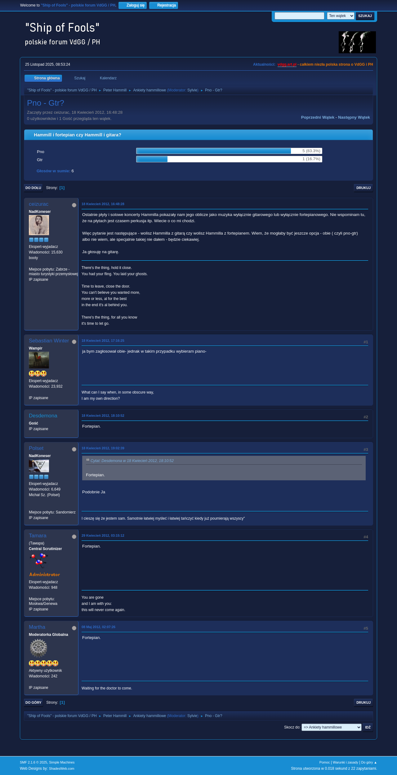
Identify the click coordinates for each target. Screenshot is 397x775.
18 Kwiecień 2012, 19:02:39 (103, 448)
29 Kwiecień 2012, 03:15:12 (103, 535)
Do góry (33, 702)
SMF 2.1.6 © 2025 (33, 762)
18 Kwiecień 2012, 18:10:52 (103, 415)
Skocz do (291, 727)
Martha (37, 627)
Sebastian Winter (49, 341)
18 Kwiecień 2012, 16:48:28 (103, 204)
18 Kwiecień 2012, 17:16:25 (103, 340)
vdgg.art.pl (287, 64)
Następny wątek (354, 117)
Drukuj (363, 188)
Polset (36, 448)
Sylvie (192, 90)
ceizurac (38, 204)
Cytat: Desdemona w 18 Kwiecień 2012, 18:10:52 (132, 461)
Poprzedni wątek (317, 117)
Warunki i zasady (345, 762)
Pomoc (324, 762)
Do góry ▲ (369, 762)
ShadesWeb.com (61, 768)
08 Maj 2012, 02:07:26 (98, 627)
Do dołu (33, 188)
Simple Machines (61, 762)
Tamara (38, 536)
